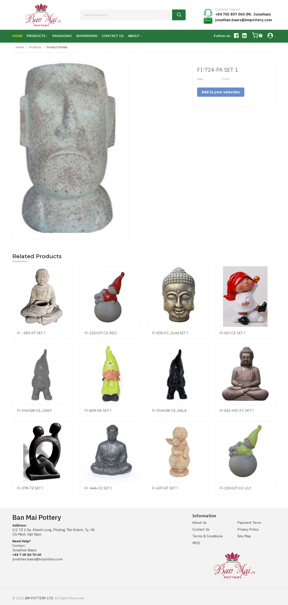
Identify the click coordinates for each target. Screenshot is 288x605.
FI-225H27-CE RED (101, 333)
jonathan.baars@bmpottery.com (243, 20)
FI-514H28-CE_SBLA (169, 410)
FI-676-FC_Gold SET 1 (170, 333)
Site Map (244, 536)
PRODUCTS (36, 36)
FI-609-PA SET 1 (98, 410)
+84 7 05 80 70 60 (26, 554)
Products (35, 47)
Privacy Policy (248, 529)
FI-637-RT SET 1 (165, 488)
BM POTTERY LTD (39, 598)
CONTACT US (113, 36)
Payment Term (249, 522)
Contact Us (200, 529)
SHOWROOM (86, 36)
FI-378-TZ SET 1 (30, 488)
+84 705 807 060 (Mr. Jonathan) (243, 14)
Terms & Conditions (207, 536)
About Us (199, 522)
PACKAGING (62, 36)
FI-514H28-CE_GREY (34, 410)
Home (20, 47)
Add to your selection (221, 92)
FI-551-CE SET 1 (232, 333)
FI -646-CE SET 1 (98, 488)
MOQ (196, 543)
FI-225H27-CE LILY (235, 488)
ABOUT (134, 36)
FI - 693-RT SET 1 (31, 333)
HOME (17, 36)
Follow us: (222, 36)
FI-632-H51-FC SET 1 (237, 410)
